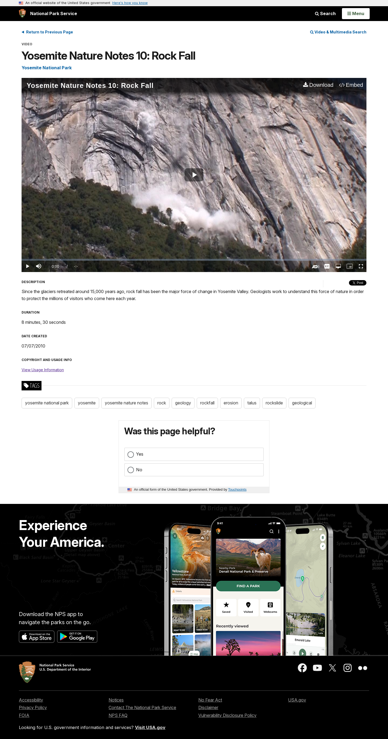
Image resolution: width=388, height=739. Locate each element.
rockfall (207, 402)
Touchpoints (237, 489)
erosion (231, 402)
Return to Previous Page (49, 32)
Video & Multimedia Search (338, 32)
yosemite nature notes (126, 402)
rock (161, 402)
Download (321, 85)
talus (252, 402)
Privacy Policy (33, 707)
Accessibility (31, 700)
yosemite (87, 402)
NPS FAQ (118, 715)
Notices (116, 700)
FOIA (24, 715)
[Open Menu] (356, 13)
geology (183, 402)
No (139, 469)
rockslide (274, 402)
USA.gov (297, 700)
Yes (139, 454)
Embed (354, 85)
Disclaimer (208, 707)
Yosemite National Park (47, 67)
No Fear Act (210, 700)
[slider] (194, 260)
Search (325, 13)
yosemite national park (47, 402)
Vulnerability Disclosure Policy (227, 715)
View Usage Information (43, 369)
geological (302, 402)
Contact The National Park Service (142, 707)
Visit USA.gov (150, 727)
